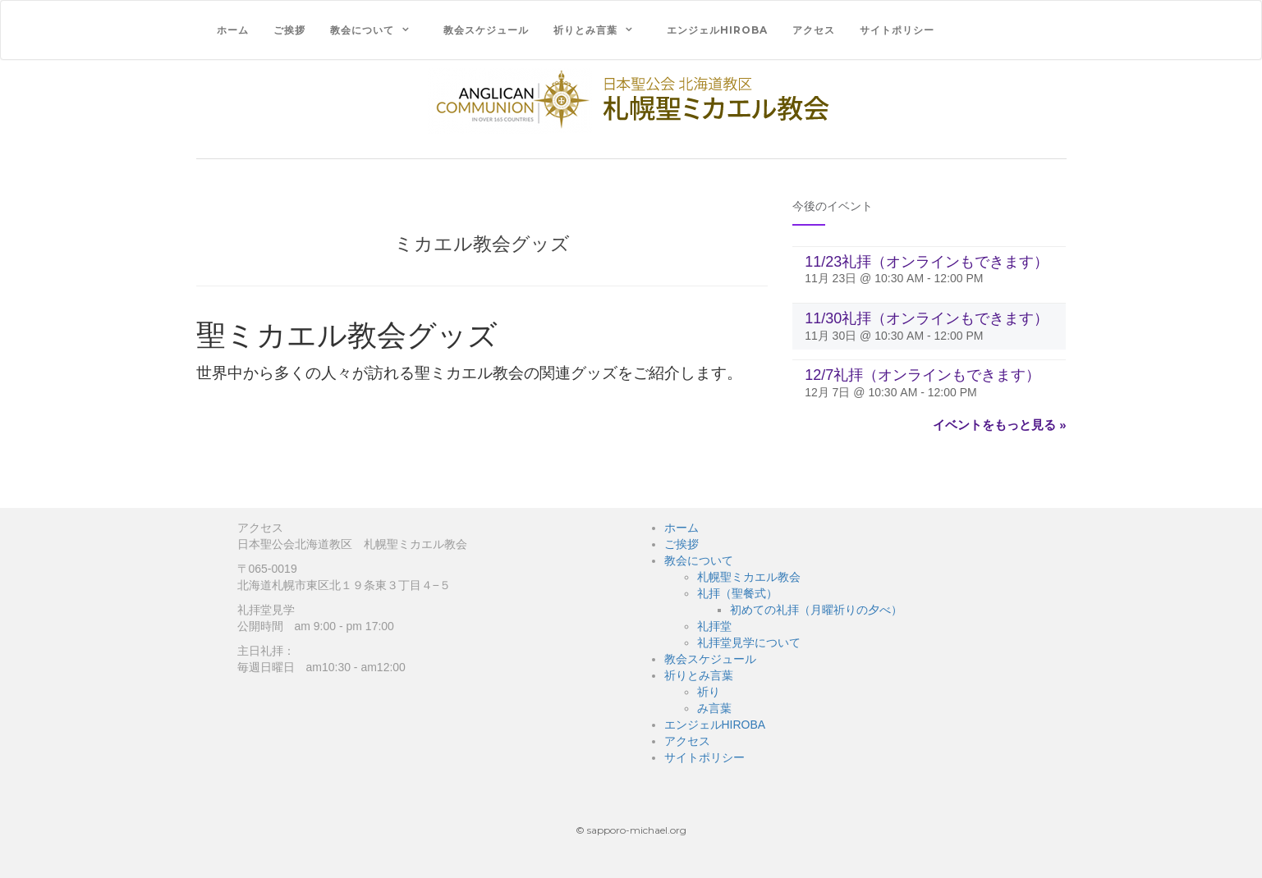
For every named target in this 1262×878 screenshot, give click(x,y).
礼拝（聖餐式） (737, 593)
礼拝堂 (714, 626)
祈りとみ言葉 (585, 30)
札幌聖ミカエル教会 (749, 576)
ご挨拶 (289, 30)
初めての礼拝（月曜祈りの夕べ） (816, 609)
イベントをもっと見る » (1000, 425)
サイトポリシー (897, 30)
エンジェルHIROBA (717, 30)
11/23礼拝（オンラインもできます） (927, 262)
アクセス (813, 30)
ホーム (233, 30)
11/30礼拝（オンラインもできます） (927, 318)
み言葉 (714, 708)
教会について (362, 30)
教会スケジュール (486, 30)
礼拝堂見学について (749, 642)
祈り (708, 691)
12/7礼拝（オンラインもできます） (922, 375)
